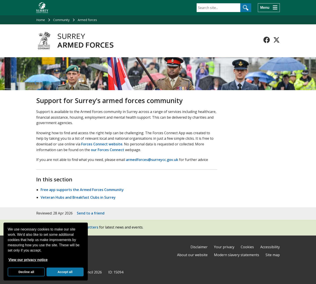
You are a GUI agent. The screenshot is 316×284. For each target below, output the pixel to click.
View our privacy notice (27, 260)
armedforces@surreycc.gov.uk (152, 159)
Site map (273, 254)
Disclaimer (199, 247)
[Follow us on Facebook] (266, 40)
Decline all (26, 272)
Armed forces (87, 20)
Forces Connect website (101, 144)
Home (40, 20)
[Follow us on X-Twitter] (276, 40)
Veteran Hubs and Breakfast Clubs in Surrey (78, 197)
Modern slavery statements (236, 254)
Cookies (247, 247)
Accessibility (270, 247)
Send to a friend (90, 213)
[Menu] (269, 7)
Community (61, 20)
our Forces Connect (107, 149)
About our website (192, 254)
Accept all (64, 272)
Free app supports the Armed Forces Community (82, 189)
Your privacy (224, 247)
